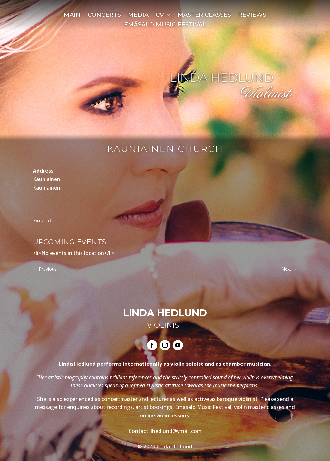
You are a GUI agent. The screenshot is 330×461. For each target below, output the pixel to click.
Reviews (252, 15)
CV (160, 15)
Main (72, 15)
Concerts (104, 15)
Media (138, 15)
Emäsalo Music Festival (165, 25)
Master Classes (204, 15)
